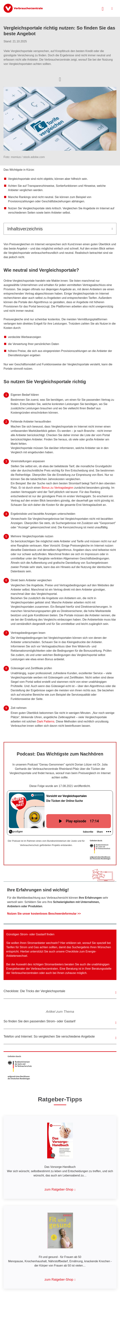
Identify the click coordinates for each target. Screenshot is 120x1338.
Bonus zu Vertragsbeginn (57, 487)
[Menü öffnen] (112, 8)
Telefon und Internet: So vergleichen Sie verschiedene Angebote (49, 1036)
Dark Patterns (45, 721)
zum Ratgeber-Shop (59, 1189)
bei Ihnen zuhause (65, 972)
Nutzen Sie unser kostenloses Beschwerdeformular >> (44, 913)
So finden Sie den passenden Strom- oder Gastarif (39, 1021)
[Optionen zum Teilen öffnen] (60, 79)
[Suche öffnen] (103, 8)
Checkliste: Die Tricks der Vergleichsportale (34, 991)
